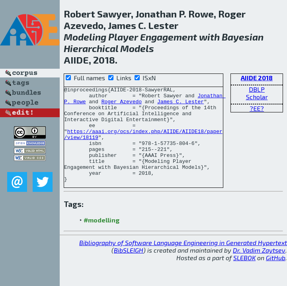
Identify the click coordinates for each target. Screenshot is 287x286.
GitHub (275, 276)
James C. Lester (180, 104)
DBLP (257, 89)
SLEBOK (244, 276)
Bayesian (243, 37)
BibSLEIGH (128, 269)
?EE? (257, 108)
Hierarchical (91, 48)
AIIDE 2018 (257, 77)
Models (137, 48)
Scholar (257, 96)
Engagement (168, 37)
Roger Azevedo (122, 104)
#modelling (101, 239)
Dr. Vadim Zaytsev (259, 269)
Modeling (85, 37)
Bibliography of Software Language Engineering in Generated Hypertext (183, 261)
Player (123, 37)
